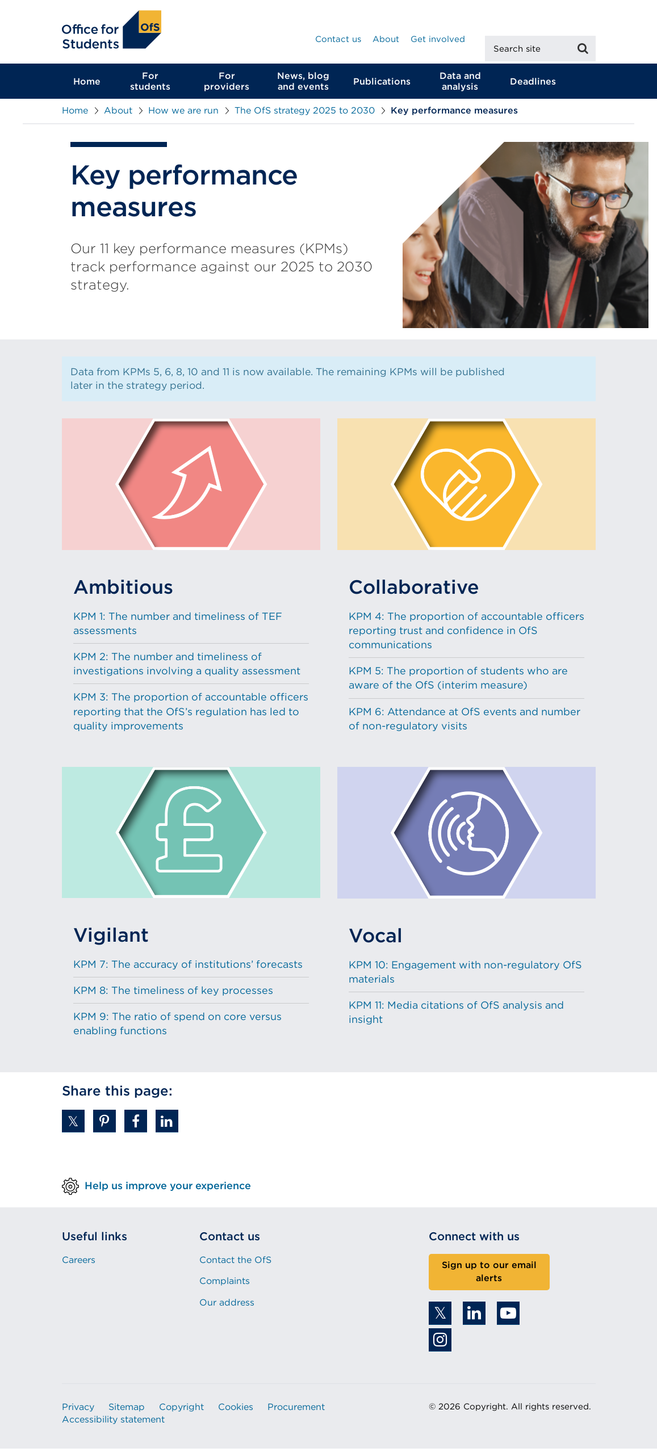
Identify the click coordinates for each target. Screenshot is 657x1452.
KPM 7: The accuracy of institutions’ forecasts (188, 967)
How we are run (183, 113)
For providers (226, 84)
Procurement (296, 1409)
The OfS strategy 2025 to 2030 (305, 113)
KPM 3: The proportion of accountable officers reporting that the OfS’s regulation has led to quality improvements (190, 714)
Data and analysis (460, 84)
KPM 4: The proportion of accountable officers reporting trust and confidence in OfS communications (466, 633)
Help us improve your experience (168, 1188)
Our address (226, 1305)
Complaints (224, 1284)
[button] (73, 1124)
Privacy (78, 1409)
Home (87, 84)
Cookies (235, 1409)
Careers (78, 1263)
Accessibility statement (113, 1422)
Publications (382, 84)
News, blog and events (303, 84)
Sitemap (126, 1409)
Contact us (338, 39)
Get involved (438, 39)
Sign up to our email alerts (489, 1275)
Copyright (181, 1409)
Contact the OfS (235, 1263)
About (386, 39)
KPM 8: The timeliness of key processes (173, 994)
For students (150, 84)
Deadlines (533, 84)
